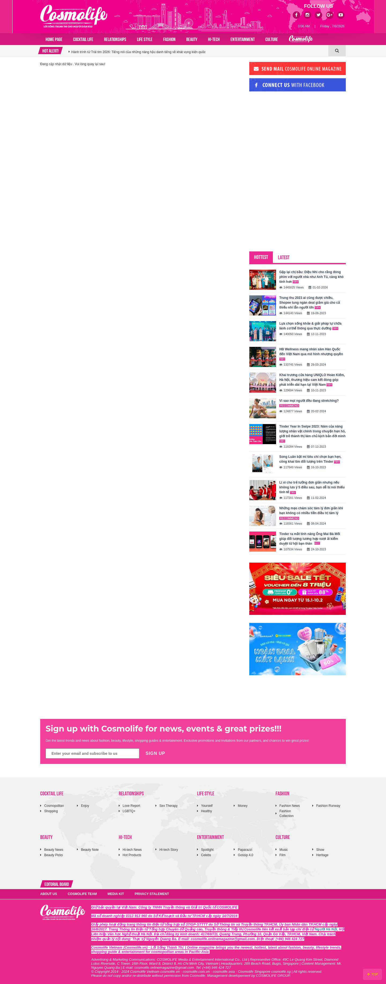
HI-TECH (214, 39)
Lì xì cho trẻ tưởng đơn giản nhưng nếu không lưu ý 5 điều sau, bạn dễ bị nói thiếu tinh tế (312, 487)
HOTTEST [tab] (261, 256)
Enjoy (85, 806)
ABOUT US (48, 894)
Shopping (51, 811)
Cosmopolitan (54, 806)
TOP (372, 974)
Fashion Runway (328, 806)
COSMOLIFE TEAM (82, 894)
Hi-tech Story (168, 850)
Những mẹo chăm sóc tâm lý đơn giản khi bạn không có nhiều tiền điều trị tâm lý (311, 512)
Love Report (131, 806)
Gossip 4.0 (245, 855)
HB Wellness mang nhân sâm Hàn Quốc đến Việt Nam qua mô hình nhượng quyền (311, 354)
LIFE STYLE (145, 39)
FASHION (169, 39)
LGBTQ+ (129, 811)
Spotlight (207, 850)
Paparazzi (245, 850)
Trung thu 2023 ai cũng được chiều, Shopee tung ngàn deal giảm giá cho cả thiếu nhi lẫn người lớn (309, 302)
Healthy (206, 811)
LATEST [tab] (284, 257)
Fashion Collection (287, 813)
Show (320, 850)
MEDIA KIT (115, 894)
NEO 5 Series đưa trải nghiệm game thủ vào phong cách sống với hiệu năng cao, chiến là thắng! (140, 51)
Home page (54, 39)
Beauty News (53, 850)
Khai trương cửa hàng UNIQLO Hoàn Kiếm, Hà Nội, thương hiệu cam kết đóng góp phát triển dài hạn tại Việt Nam (312, 380)
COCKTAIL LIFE (83, 39)
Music (284, 850)
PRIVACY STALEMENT (152, 894)
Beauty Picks (53, 855)
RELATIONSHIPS (115, 39)
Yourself (207, 806)
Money (242, 806)
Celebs (206, 855)
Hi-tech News (132, 850)
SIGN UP (155, 753)
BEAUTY (191, 39)
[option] (198, 50)
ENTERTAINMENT (243, 39)
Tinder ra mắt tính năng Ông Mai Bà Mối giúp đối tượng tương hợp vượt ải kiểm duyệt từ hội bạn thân (309, 538)
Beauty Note (90, 850)
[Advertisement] (289, 132)
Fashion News (290, 806)
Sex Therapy (168, 806)
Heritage (322, 855)
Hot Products (132, 855)
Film (283, 855)
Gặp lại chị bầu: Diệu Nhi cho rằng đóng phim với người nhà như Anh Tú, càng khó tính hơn (311, 277)
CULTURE (271, 39)
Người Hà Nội (326, 929)
